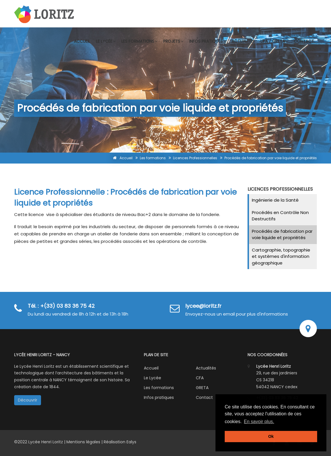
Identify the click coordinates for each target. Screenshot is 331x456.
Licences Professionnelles (195, 157)
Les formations (139, 41)
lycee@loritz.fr (203, 305)
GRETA (202, 388)
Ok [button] (271, 436)
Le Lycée (152, 378)
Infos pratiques (207, 41)
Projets (173, 41)
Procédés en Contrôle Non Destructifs (280, 215)
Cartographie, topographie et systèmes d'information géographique (281, 256)
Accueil (82, 41)
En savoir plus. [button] (259, 421)
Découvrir (27, 400)
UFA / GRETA (274, 41)
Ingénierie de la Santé (275, 200)
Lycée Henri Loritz (46, 442)
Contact (304, 41)
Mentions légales (83, 442)
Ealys (131, 442)
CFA (200, 378)
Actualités (243, 41)
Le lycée (106, 41)
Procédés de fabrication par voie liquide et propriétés (282, 234)
